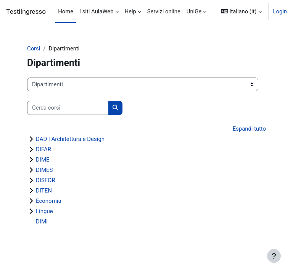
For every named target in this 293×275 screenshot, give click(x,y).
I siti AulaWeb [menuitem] (96, 11)
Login (280, 11)
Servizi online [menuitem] (163, 11)
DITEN (44, 190)
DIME (43, 159)
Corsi (33, 48)
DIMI (42, 221)
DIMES (44, 170)
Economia (48, 200)
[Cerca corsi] (68, 108)
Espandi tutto (249, 128)
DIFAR (43, 149)
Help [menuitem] (130, 11)
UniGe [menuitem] (194, 11)
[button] (241, 11)
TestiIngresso (26, 11)
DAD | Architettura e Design (70, 139)
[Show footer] (274, 256)
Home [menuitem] (65, 11)
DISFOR (45, 180)
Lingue (44, 211)
